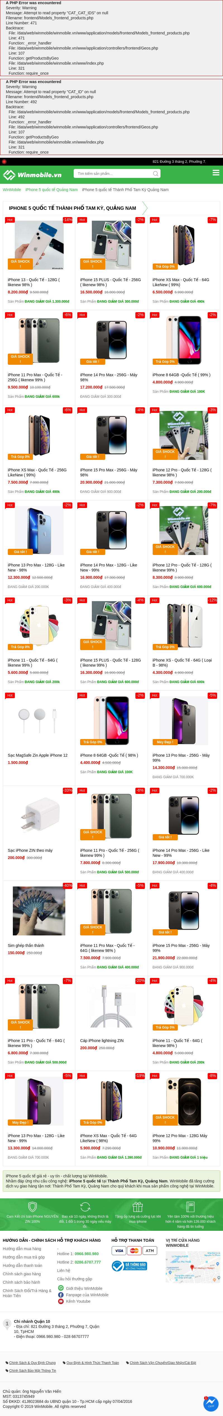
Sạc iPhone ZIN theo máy (30, 850)
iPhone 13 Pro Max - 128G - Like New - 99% (36, 1138)
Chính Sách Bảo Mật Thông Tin (32, 1371)
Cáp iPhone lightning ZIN (102, 1040)
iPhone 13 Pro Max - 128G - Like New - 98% (36, 567)
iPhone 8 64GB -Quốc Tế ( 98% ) (109, 755)
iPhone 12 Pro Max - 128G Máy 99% (180, 1138)
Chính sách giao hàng (22, 1274)
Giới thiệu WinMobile (84, 1288)
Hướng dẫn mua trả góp (24, 1257)
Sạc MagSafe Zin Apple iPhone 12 (38, 755)
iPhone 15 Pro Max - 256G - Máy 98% (108, 472)
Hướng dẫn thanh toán (22, 1265)
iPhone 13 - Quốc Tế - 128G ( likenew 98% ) (34, 282)
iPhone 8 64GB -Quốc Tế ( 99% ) (182, 375)
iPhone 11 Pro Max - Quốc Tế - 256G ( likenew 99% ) (35, 377)
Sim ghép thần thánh (26, 945)
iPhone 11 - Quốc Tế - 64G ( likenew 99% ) (32, 662)
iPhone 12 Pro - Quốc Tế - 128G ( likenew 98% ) (182, 472)
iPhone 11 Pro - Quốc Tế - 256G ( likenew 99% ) (109, 853)
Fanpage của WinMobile (87, 1295)
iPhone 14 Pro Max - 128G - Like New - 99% (108, 567)
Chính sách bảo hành (21, 1282)
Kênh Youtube (78, 1301)
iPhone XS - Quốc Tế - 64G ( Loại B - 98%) (182, 662)
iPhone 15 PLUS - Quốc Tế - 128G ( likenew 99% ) (110, 662)
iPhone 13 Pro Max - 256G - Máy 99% (181, 758)
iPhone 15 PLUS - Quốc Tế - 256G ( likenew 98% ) (110, 282)
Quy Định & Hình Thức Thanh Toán (92, 1363)
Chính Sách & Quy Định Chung (32, 1363)
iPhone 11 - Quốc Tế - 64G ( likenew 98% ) (177, 1043)
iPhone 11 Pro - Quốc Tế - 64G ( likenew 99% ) (36, 1043)
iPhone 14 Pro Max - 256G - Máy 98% (108, 377)
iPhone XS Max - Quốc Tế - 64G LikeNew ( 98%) (108, 1138)
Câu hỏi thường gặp (74, 1279)
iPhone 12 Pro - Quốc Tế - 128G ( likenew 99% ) (182, 567)
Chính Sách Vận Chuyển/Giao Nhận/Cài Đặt (163, 1363)
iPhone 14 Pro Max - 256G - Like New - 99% (181, 853)
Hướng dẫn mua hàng (22, 1248)
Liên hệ (63, 1270)
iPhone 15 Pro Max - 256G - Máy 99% (181, 948)
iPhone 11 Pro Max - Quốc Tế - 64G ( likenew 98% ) (107, 948)
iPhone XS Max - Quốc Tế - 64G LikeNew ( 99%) (181, 282)
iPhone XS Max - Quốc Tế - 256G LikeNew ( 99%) (37, 472)
